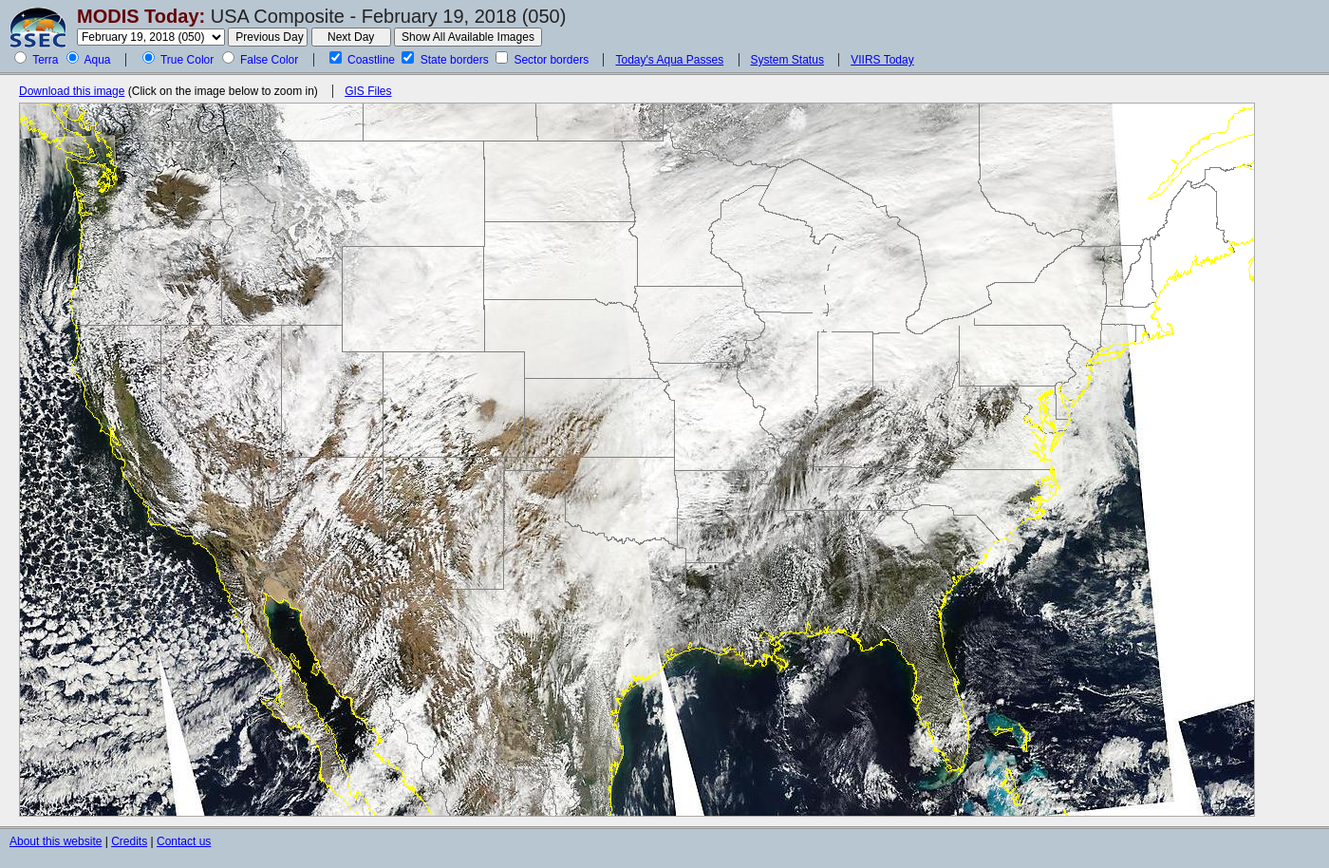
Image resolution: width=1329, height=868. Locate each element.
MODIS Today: (141, 16)
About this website (55, 841)
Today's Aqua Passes (669, 59)
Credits (129, 841)
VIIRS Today (882, 59)
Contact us (184, 841)
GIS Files (368, 91)
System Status (787, 59)
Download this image (71, 91)
